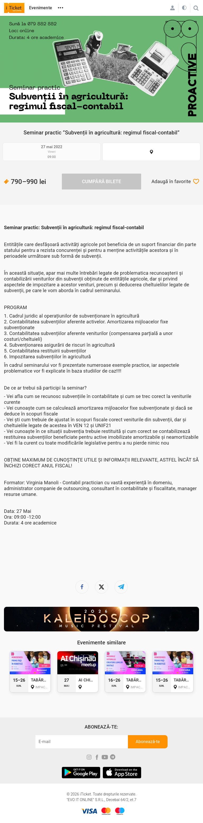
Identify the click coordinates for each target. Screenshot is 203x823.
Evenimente (40, 7)
